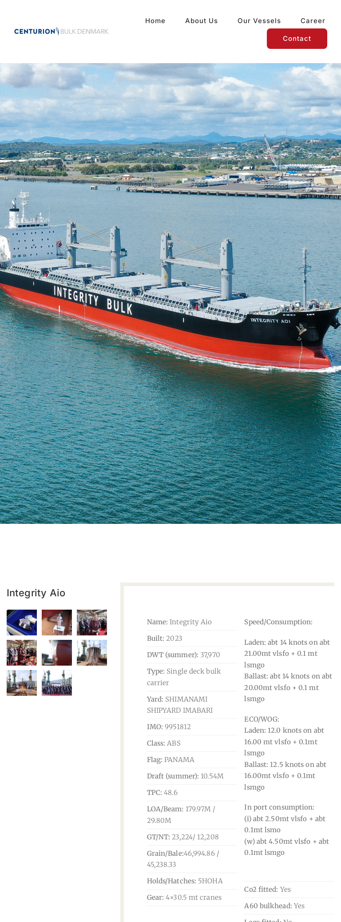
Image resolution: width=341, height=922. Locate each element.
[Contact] (297, 38)
